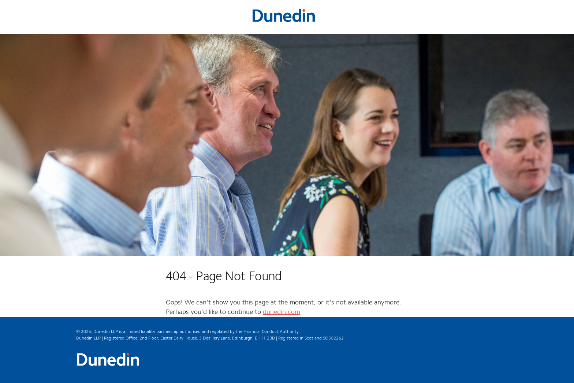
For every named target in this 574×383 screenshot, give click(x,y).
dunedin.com (281, 312)
